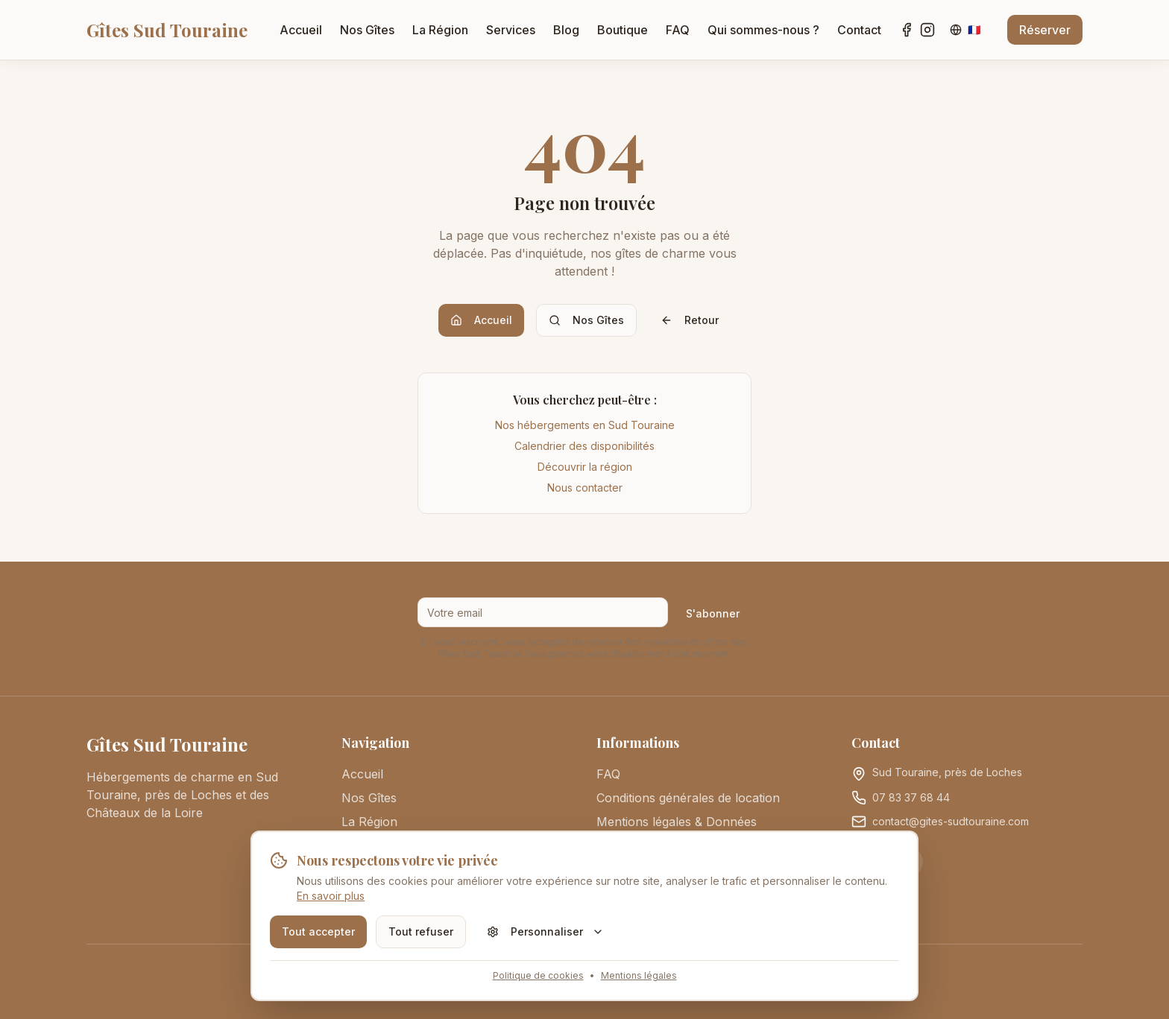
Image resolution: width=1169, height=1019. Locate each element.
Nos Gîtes (367, 29)
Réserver (1045, 29)
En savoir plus (331, 895)
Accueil (301, 29)
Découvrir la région (585, 466)
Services (510, 29)
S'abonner (713, 613)
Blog (566, 29)
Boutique (622, 29)
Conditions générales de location (688, 797)
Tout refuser (420, 931)
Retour (690, 320)
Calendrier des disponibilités (584, 445)
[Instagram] (927, 29)
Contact (859, 29)
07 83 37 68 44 (911, 797)
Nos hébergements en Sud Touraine (585, 425)
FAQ (678, 29)
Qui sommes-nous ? (763, 29)
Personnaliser (545, 931)
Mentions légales (639, 975)
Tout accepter (318, 931)
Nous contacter (585, 487)
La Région (440, 29)
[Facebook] (906, 29)
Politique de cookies (538, 975)
